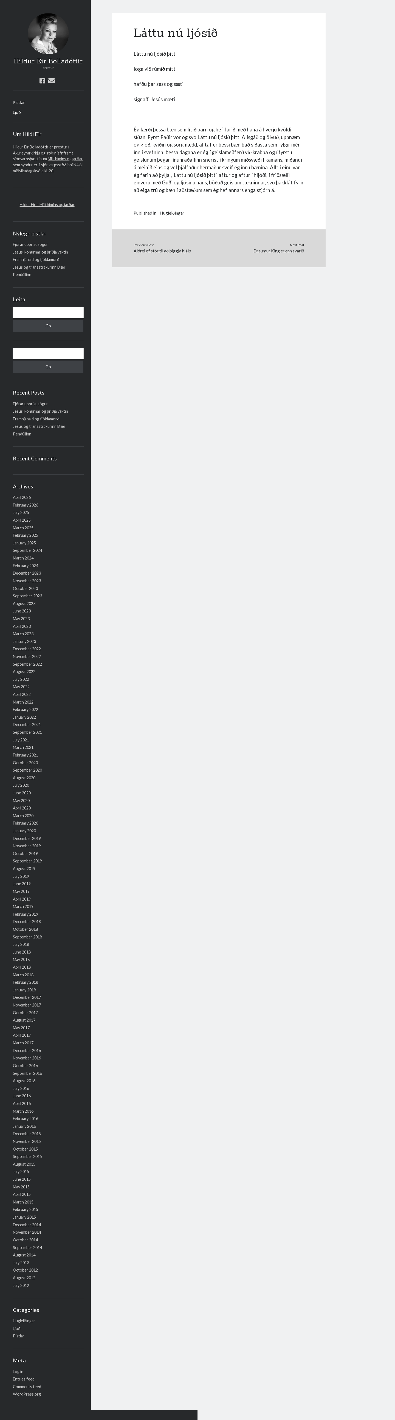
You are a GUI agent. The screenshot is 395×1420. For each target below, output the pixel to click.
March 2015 (23, 1202)
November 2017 (27, 1005)
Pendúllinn (22, 274)
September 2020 (27, 770)
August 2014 (24, 1255)
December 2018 (27, 921)
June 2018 (22, 952)
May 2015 (21, 1187)
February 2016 (25, 1118)
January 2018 (24, 990)
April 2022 (22, 694)
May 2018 (21, 959)
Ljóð (17, 112)
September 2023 (27, 596)
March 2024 (23, 558)
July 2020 (21, 785)
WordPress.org (27, 1394)
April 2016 (22, 1103)
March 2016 (23, 1111)
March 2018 (23, 974)
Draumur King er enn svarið (278, 250)
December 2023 (27, 573)
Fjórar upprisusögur (30, 244)
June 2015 (22, 1179)
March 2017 (23, 1043)
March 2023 (23, 633)
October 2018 (25, 929)
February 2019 (25, 914)
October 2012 (25, 1270)
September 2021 (27, 732)
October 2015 (25, 1149)
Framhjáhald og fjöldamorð (36, 259)
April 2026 (22, 497)
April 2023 (22, 626)
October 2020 (25, 762)
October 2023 (25, 588)
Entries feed (24, 1379)
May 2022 (21, 686)
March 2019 (23, 906)
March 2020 (23, 815)
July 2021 (21, 740)
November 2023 (27, 580)
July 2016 (21, 1088)
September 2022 (27, 664)
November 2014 (27, 1232)
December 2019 (27, 838)
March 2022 (23, 702)
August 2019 (24, 868)
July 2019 (21, 876)
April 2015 (22, 1194)
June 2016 (22, 1095)
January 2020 (24, 830)
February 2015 (25, 1209)
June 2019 (22, 883)
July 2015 (21, 1171)
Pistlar (19, 102)
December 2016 (27, 1050)
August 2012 (24, 1277)
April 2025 (22, 520)
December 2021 (27, 724)
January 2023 (24, 641)
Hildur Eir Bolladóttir (48, 61)
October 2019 (25, 853)
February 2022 (25, 709)
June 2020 (22, 793)
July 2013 (21, 1262)
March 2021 (23, 747)
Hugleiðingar (24, 1320)
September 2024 (27, 550)
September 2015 (27, 1156)
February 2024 (25, 565)
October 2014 (25, 1240)
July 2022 (21, 679)
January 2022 (24, 717)
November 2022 (27, 656)
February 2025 (25, 535)
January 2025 (24, 543)
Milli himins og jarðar (65, 158)
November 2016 (27, 1058)
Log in (18, 1371)
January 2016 (24, 1126)
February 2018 (25, 982)
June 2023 (22, 611)
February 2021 (25, 755)
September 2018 (27, 937)
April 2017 (22, 1035)
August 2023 (24, 603)
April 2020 (22, 808)
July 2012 (21, 1285)
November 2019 (27, 845)
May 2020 (21, 800)
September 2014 (27, 1247)
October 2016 (25, 1065)
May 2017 (21, 1027)
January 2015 (24, 1217)
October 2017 (25, 1012)
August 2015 (24, 1164)
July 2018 (21, 944)
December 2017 (27, 997)
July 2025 (21, 512)
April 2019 (22, 899)
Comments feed (27, 1386)
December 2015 (27, 1133)
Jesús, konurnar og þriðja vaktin (40, 252)
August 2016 (24, 1080)
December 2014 (27, 1224)
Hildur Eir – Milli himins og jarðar (47, 204)
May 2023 (21, 618)
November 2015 (27, 1141)
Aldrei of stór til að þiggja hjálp (162, 250)
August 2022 (24, 671)
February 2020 (25, 823)
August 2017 (24, 1020)
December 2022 (27, 648)
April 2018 (22, 967)
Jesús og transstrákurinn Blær (39, 267)
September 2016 (27, 1073)
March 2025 (23, 527)
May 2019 (21, 891)
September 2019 (27, 861)
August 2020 (24, 777)
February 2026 (25, 505)
